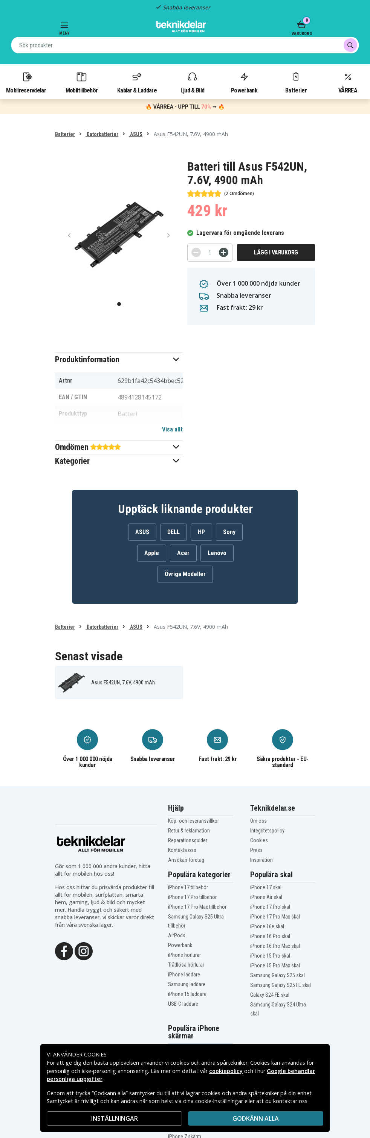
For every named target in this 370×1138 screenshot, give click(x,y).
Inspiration (261, 860)
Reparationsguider (187, 840)
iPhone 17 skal (265, 887)
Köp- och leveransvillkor (193, 821)
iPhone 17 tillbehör (188, 887)
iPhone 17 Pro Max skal (275, 917)
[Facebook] (64, 951)
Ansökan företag (186, 860)
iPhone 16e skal (267, 926)
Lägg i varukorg (276, 252)
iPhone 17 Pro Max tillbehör (197, 907)
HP (201, 532)
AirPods (176, 935)
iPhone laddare (184, 975)
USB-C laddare (183, 1004)
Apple (151, 553)
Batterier (296, 82)
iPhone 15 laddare (187, 994)
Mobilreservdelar (26, 82)
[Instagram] (84, 951)
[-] (196, 252)
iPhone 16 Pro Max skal (275, 946)
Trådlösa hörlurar (186, 965)
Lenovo (217, 553)
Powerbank (244, 82)
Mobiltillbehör (82, 82)
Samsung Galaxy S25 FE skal (280, 985)
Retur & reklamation (189, 831)
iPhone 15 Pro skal (270, 956)
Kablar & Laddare (137, 82)
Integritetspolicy (267, 831)
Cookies (259, 840)
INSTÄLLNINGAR (114, 1118)
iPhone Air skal (266, 897)
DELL (173, 532)
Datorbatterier (102, 134)
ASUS (135, 134)
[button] (119, 359)
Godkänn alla (255, 1118)
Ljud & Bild (192, 82)
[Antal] (210, 252)
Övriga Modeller (185, 574)
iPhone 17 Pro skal (270, 907)
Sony (229, 532)
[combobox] (185, 45)
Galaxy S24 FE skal (269, 995)
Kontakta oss (182, 850)
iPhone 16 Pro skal (270, 936)
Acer (183, 553)
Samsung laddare (186, 984)
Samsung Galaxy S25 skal (277, 975)
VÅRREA (347, 82)
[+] (223, 252)
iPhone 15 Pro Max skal (275, 965)
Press (256, 850)
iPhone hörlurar (184, 955)
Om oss (258, 821)
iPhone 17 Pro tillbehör (192, 897)
